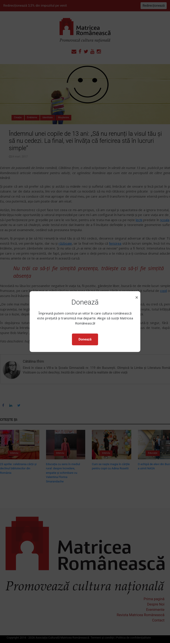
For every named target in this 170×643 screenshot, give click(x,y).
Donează (85, 339)
